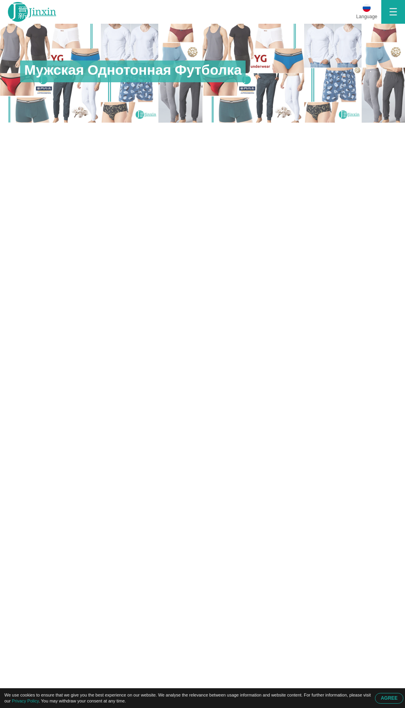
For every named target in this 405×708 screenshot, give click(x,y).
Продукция (102, 131)
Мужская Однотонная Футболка (163, 131)
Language (366, 16)
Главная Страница (49, 131)
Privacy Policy (25, 701)
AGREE (389, 698)
